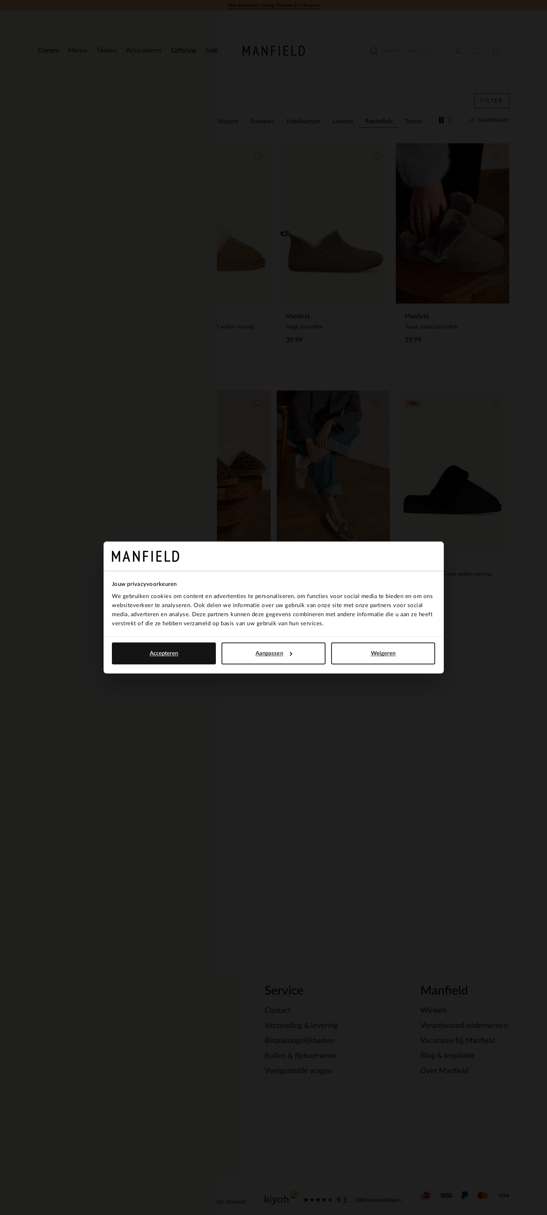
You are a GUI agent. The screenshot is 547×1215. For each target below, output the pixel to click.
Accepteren (164, 653)
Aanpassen (274, 653)
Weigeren (383, 653)
